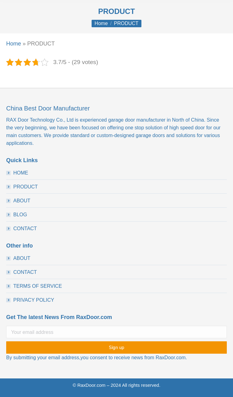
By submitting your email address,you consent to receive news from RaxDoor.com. (96, 357)
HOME (20, 172)
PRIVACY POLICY (33, 300)
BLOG (20, 214)
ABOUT (21, 200)
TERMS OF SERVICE (37, 286)
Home (13, 44)
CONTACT (25, 228)
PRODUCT (25, 186)
